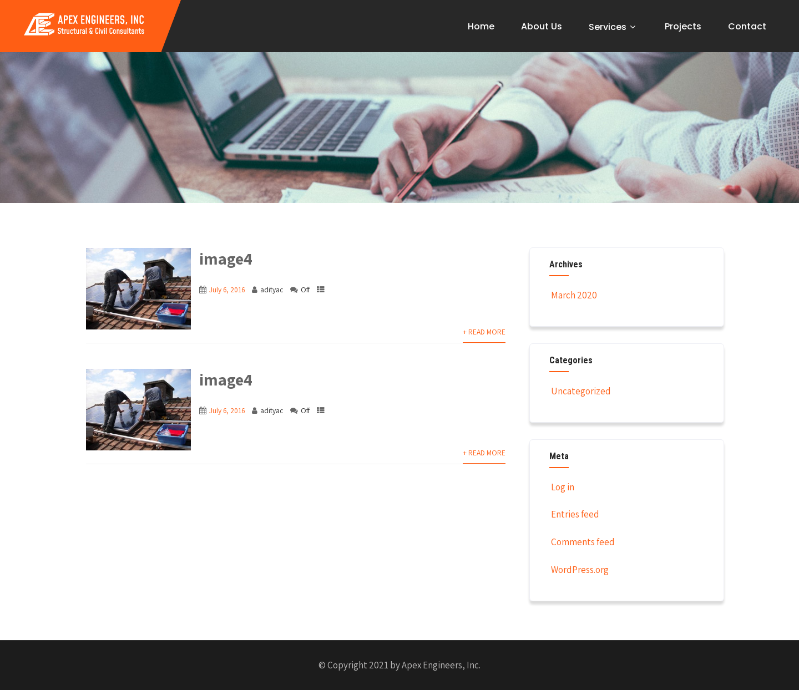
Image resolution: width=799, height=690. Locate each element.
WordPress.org (579, 570)
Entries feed (574, 514)
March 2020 (574, 295)
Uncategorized (580, 391)
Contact (747, 26)
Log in (561, 487)
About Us (541, 26)
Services (613, 27)
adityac (271, 290)
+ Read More (484, 332)
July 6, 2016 (227, 290)
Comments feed (582, 542)
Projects (683, 26)
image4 (225, 258)
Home (481, 26)
